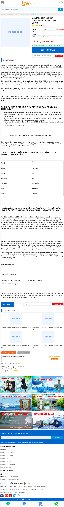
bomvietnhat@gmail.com (12, 479)
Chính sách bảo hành (6, 461)
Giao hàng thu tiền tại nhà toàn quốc (47, 45)
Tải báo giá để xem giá (42, 41)
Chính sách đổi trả (5, 458)
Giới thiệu (3, 449)
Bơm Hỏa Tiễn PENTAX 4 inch (34, 14)
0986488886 (12, 474)
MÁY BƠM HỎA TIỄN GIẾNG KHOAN (16, 14)
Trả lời (3, 371)
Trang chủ (3, 14)
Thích (8, 371)
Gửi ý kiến (55, 359)
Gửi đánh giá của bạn (8, 353)
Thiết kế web (31, 499)
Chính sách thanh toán (6, 452)
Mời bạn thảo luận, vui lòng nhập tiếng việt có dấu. (24, 358)
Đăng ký (57, 437)
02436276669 (14, 477)
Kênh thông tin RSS (5, 467)
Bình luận (41, 25)
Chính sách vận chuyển (6, 455)
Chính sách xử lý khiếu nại (7, 464)
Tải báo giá (60, 29)
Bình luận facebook (24, 353)
